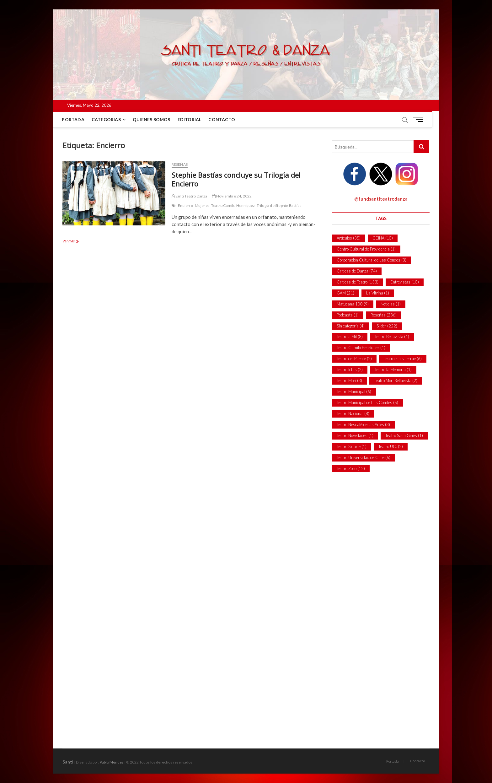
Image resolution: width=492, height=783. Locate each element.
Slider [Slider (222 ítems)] (387, 325)
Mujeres (202, 205)
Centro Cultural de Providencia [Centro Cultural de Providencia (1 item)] (366, 248)
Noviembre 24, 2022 (232, 196)
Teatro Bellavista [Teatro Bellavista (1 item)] (392, 336)
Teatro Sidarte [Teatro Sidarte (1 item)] (351, 446)
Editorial (193, 119)
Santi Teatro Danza (189, 196)
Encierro (185, 205)
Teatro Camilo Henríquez (233, 205)
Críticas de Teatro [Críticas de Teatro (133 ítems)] (357, 281)
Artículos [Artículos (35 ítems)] (349, 237)
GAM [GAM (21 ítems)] (345, 292)
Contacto (225, 119)
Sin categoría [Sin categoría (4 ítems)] (351, 325)
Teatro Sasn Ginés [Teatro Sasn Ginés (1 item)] (404, 435)
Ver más (75, 241)
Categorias (109, 119)
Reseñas (180, 164)
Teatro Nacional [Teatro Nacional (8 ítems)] (353, 413)
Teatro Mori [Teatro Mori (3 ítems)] (349, 380)
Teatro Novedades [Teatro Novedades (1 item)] (355, 435)
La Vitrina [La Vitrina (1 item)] (377, 292)
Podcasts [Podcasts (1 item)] (348, 314)
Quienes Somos (155, 119)
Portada (77, 119)
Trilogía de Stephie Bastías (279, 205)
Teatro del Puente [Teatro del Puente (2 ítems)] (354, 358)
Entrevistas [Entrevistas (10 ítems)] (404, 281)
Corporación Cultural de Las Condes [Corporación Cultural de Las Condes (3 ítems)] (371, 259)
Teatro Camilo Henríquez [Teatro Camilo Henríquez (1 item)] (361, 347)
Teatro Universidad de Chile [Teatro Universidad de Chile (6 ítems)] (363, 457)
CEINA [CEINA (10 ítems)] (382, 237)
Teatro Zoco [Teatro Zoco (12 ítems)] (351, 468)
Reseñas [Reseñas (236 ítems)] (384, 314)
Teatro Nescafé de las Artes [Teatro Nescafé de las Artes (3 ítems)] (363, 424)
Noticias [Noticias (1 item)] (391, 303)
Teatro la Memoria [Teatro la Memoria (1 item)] (393, 369)
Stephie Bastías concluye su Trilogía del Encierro (236, 179)
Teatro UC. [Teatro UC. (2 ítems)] (390, 446)
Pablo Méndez (112, 762)
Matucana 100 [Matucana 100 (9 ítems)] (353, 303)
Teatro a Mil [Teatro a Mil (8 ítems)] (350, 336)
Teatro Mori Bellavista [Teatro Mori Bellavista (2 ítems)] (395, 380)
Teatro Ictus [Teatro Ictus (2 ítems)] (350, 369)
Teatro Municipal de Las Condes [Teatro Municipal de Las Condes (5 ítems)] (367, 402)
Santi (67, 761)
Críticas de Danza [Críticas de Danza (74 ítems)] (357, 270)
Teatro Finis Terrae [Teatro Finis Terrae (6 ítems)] (403, 358)
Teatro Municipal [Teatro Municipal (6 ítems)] (354, 391)
